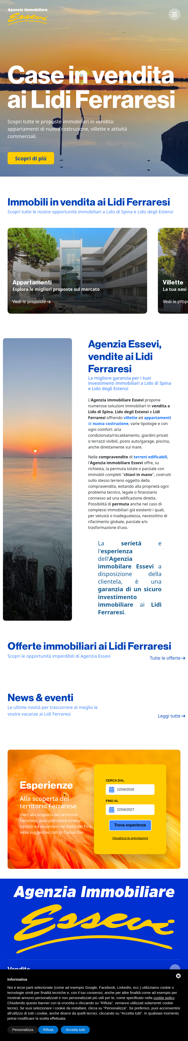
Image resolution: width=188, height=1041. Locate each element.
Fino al (112, 801)
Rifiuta (48, 1030)
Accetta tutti (75, 1030)
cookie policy (164, 998)
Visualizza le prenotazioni (130, 838)
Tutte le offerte (165, 658)
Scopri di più (31, 158)
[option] (94, 88)
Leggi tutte (169, 716)
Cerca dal (115, 780)
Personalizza (22, 1030)
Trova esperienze (130, 825)
